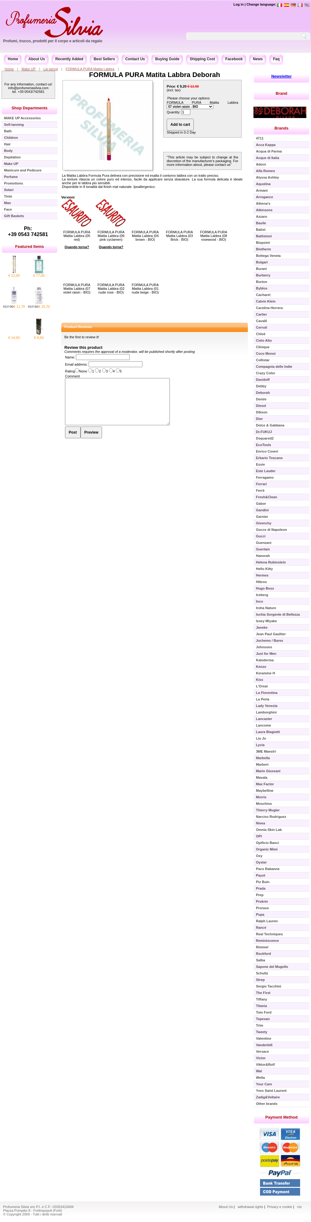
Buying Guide (167, 59)
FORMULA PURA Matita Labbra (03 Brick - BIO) (179, 235)
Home (13, 59)
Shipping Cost (202, 59)
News (257, 59)
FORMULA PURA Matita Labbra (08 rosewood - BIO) (213, 235)
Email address (76, 364)
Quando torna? (77, 247)
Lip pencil (51, 69)
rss (299, 1207)
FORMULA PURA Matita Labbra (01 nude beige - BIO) (145, 288)
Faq (276, 59)
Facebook (234, 59)
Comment (72, 376)
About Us (36, 59)
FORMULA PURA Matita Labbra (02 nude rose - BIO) (111, 288)
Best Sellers (104, 59)
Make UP (28, 69)
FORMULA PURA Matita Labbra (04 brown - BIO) (145, 235)
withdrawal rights (250, 1207)
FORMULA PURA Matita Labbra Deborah (154, 75)
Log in (238, 4)
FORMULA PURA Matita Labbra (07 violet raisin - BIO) (76, 288)
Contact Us (135, 59)
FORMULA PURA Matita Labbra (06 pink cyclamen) (111, 235)
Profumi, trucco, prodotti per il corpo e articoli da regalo (52, 41)
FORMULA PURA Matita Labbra (90, 69)
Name (69, 357)
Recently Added (69, 59)
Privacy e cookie (280, 1207)
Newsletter (281, 76)
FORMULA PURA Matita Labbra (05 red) (77, 235)
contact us (222, 164)
